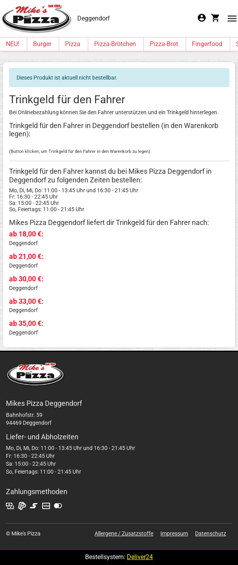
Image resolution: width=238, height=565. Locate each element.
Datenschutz (210, 533)
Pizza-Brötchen (115, 44)
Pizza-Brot (164, 44)
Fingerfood (207, 44)
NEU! (12, 44)
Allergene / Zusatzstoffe (124, 533)
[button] (232, 18)
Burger (42, 44)
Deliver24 (140, 557)
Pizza (72, 44)
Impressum (174, 533)
